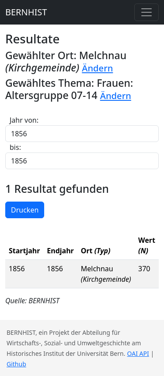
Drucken (24, 210)
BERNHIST (26, 12)
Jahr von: (24, 120)
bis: (15, 147)
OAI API (138, 353)
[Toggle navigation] (146, 12)
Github (16, 364)
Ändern (97, 68)
